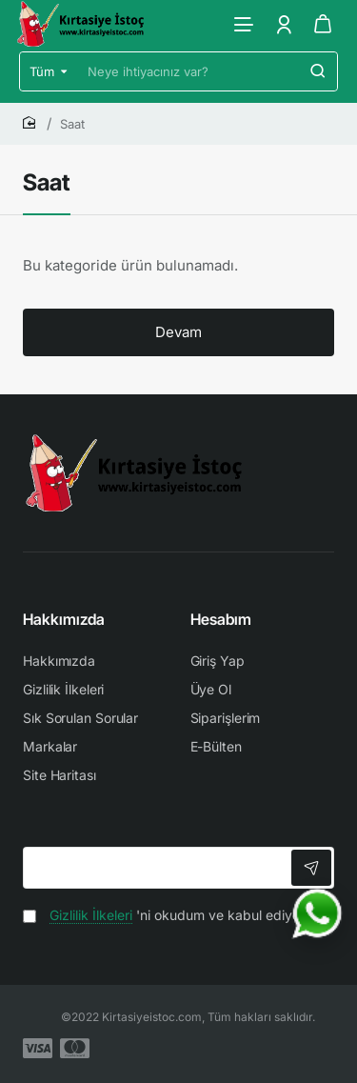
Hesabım (220, 619)
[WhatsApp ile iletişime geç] (317, 913)
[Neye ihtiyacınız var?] (318, 71)
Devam (178, 332)
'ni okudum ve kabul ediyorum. (175, 915)
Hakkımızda (64, 619)
